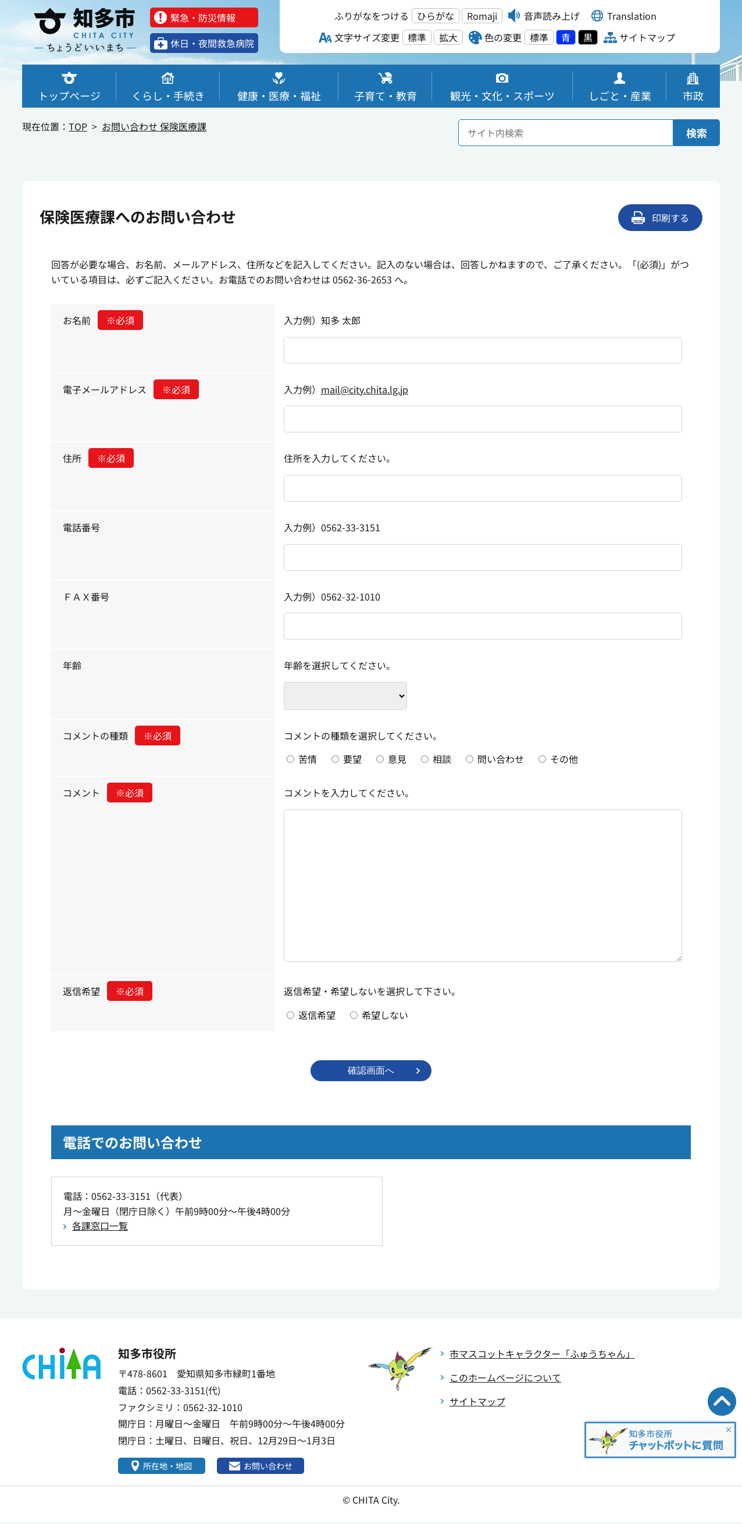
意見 (397, 759)
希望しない (385, 1015)
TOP (78, 126)
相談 (442, 759)
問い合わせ (500, 759)
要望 (352, 759)
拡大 (448, 37)
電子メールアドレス (131, 389)
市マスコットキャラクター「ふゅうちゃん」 (542, 1355)
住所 (98, 458)
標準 (417, 37)
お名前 (103, 320)
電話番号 (81, 527)
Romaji (482, 16)
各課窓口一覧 (100, 1227)
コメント (107, 793)
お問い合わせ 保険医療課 (154, 126)
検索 (696, 132)
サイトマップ (477, 1402)
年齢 (72, 665)
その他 (564, 759)
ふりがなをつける (371, 16)
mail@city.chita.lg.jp (364, 389)
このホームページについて (505, 1379)
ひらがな (435, 16)
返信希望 (107, 991)
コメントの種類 (121, 736)
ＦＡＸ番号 (86, 596)
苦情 (307, 759)
